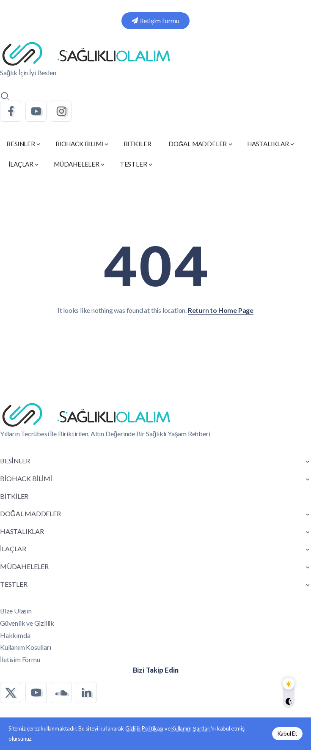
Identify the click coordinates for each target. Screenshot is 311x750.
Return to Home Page (220, 310)
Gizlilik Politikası (144, 728)
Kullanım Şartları (190, 728)
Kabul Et (287, 733)
